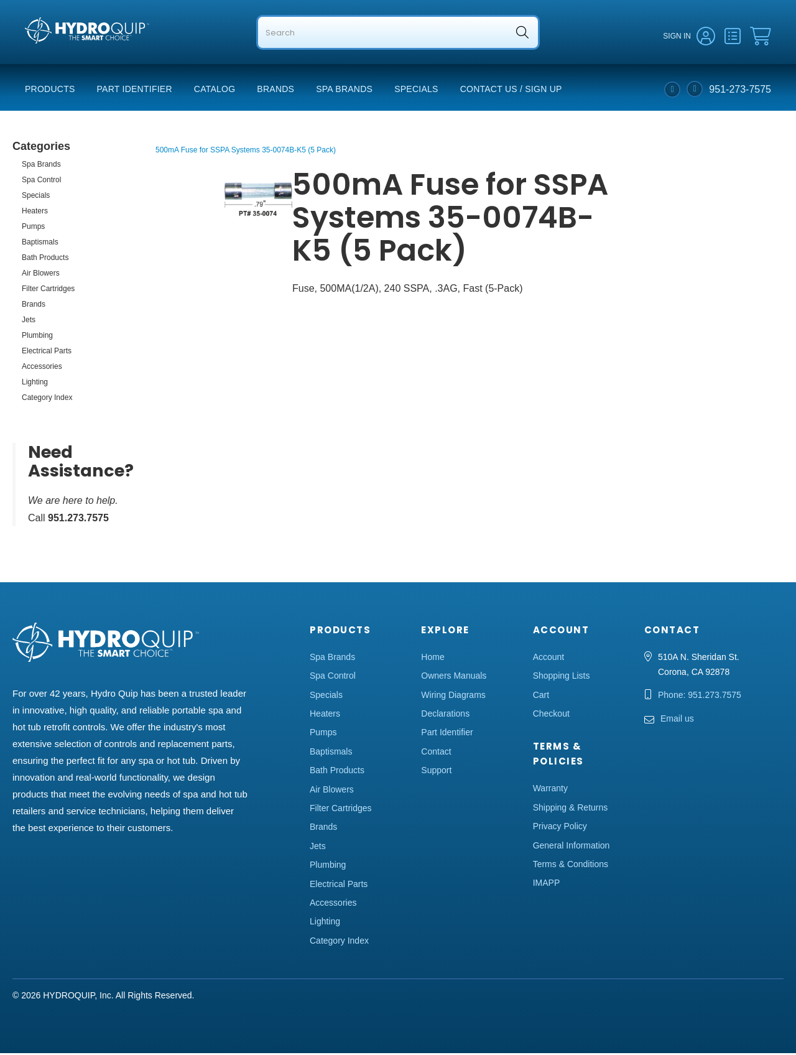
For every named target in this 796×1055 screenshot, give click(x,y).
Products (50, 91)
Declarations (445, 715)
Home (432, 659)
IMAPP (546, 885)
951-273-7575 (740, 90)
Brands (275, 91)
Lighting (35, 383)
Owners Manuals (453, 677)
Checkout (551, 715)
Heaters (35, 212)
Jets (28, 321)
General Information (571, 847)
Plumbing (37, 337)
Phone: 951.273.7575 (699, 697)
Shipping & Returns (570, 809)
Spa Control (41, 181)
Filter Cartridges (48, 290)
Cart (541, 697)
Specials (416, 91)
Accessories (42, 368)
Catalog (215, 91)
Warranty (550, 790)
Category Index (47, 399)
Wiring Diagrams (453, 697)
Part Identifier (134, 91)
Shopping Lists (561, 677)
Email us (677, 720)
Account (549, 659)
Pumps (33, 228)
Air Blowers (41, 275)
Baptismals (40, 243)
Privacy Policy (560, 828)
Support (436, 772)
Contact (436, 753)
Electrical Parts (47, 352)
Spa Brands (344, 91)
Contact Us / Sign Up (511, 91)
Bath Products (45, 259)
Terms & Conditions (570, 866)
